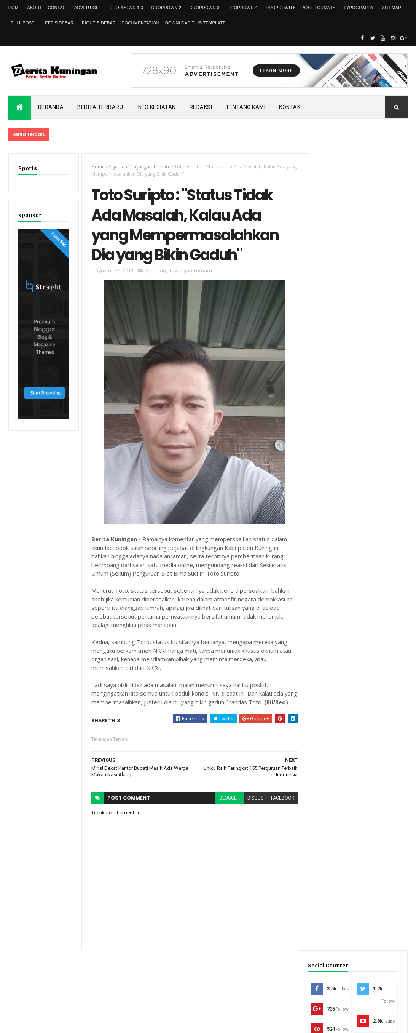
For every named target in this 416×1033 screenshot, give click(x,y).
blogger (225, 808)
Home (14, 7)
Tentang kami (245, 107)
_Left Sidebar (56, 23)
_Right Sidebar (98, 23)
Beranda (51, 107)
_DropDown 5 (279, 7)
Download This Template (195, 23)
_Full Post (21, 23)
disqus (251, 808)
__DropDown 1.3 (124, 7)
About (34, 7)
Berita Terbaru (100, 107)
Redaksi (201, 107)
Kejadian (116, 166)
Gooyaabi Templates (118, 1022)
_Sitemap (390, 7)
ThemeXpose (47, 1022)
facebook (278, 808)
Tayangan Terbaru (149, 166)
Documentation (140, 23)
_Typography (357, 7)
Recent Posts (334, 586)
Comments (383, 586)
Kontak (289, 107)
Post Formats (318, 7)
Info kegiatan (156, 107)
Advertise (86, 7)
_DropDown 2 (165, 7)
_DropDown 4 (241, 7)
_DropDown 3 (203, 7)
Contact (58, 7)
